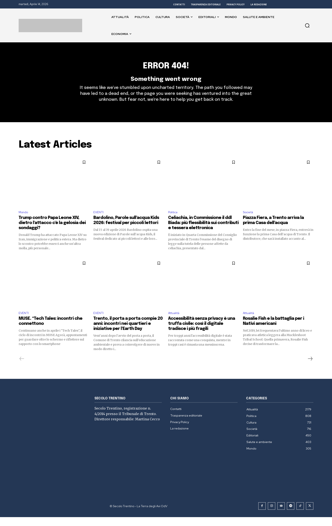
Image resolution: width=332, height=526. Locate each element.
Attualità (175, 321)
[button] (307, 25)
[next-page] (310, 367)
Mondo (24, 219)
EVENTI (99, 219)
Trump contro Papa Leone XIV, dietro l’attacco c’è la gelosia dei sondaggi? (52, 231)
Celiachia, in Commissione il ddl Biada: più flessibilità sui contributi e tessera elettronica (203, 231)
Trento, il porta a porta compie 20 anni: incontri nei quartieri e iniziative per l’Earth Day (128, 332)
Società (249, 219)
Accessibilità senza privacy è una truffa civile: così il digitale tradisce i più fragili (201, 332)
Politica (173, 219)
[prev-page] (22, 367)
